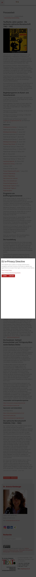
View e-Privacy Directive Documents (11, 273)
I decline (11, 275)
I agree (5, 275)
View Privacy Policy (7, 270)
